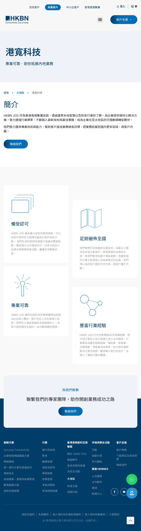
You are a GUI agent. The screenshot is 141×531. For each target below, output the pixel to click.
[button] (136, 6)
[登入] (118, 6)
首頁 (6, 92)
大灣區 (20, 92)
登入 (122, 6)
